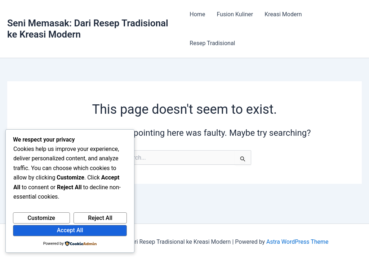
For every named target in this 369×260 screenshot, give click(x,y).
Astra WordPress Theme (297, 241)
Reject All (100, 217)
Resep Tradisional (212, 43)
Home (197, 14)
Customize (41, 217)
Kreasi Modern (283, 14)
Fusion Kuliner (235, 14)
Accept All (70, 230)
